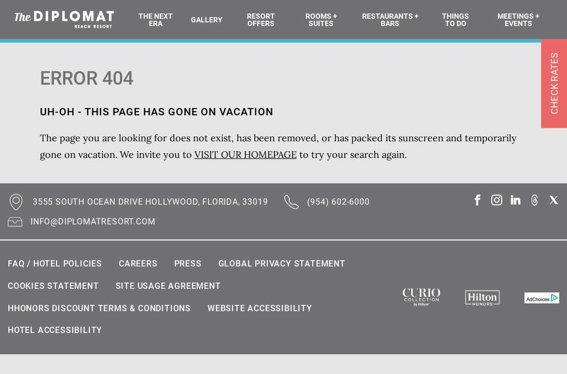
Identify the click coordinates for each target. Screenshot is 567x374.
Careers (138, 264)
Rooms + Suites (321, 20)
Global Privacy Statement (281, 264)
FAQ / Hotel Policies (55, 264)
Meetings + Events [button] (518, 20)
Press (188, 264)
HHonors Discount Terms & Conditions (99, 308)
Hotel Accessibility (55, 330)
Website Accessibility (260, 308)
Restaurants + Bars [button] (390, 20)
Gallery (207, 20)
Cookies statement (53, 286)
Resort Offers (261, 20)
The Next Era (156, 20)
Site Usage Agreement (168, 286)
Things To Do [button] (455, 20)
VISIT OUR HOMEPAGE (246, 155)
